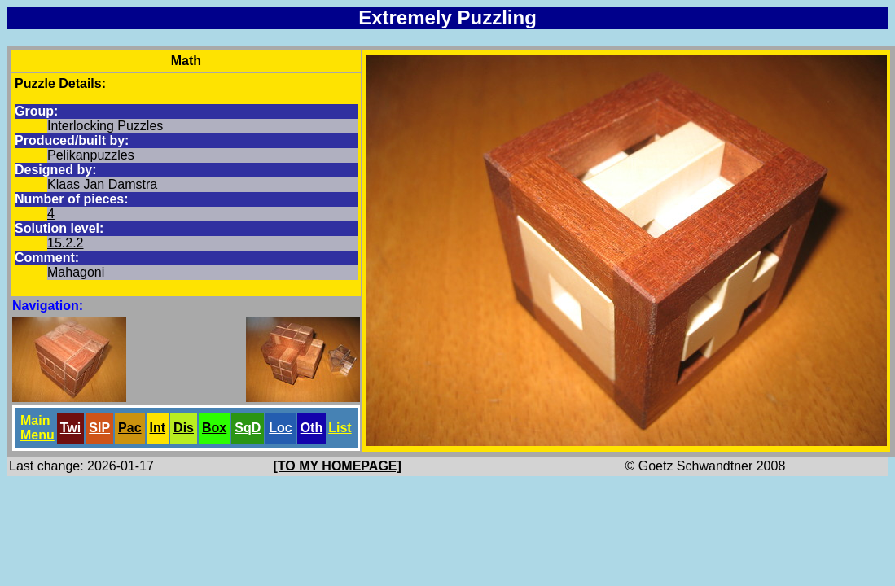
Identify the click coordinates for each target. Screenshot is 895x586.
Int (158, 428)
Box (214, 428)
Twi (70, 428)
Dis (183, 428)
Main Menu (37, 427)
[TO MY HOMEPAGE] (337, 466)
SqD (248, 428)
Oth (312, 428)
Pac (129, 428)
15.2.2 (65, 243)
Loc (280, 428)
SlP (99, 428)
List (339, 428)
